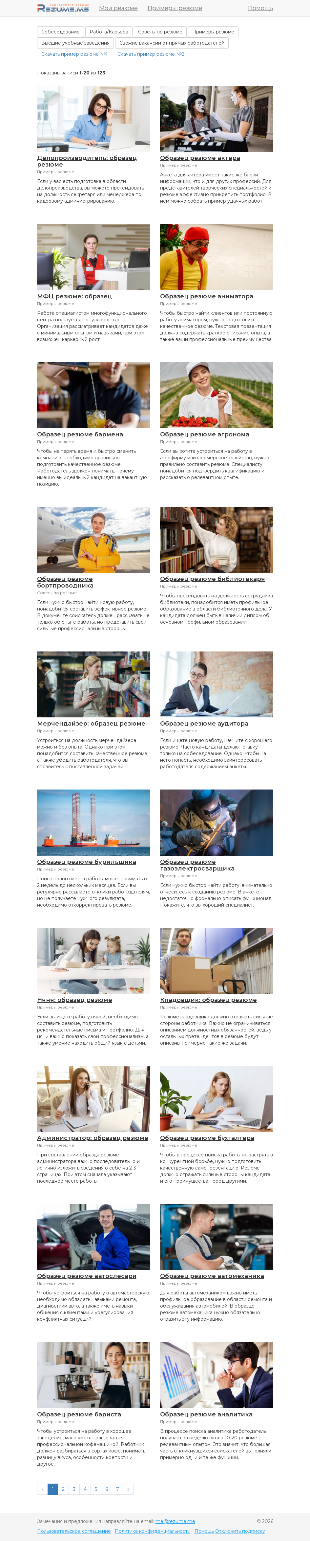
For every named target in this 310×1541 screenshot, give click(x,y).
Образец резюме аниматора (206, 296)
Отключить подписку (240, 1531)
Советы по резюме (160, 32)
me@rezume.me (175, 1521)
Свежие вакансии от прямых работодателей (171, 43)
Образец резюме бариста (79, 1414)
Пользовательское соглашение (74, 1531)
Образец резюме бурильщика (86, 862)
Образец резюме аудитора (204, 723)
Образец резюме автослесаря (86, 1276)
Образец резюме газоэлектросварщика (197, 865)
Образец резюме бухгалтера (207, 1138)
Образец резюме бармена (80, 434)
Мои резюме (118, 8)
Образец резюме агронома (204, 434)
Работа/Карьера (109, 32)
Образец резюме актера (200, 158)
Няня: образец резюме (74, 1000)
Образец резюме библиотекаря (212, 579)
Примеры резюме (175, 8)
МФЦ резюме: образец (74, 296)
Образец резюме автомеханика (212, 1276)
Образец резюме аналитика (206, 1414)
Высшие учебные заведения (75, 43)
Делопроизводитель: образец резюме (87, 161)
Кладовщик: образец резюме (208, 1000)
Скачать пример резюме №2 (150, 54)
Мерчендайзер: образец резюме (91, 723)
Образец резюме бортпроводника (65, 582)
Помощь (260, 8)
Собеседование (60, 32)
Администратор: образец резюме (92, 1138)
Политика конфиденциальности (153, 1531)
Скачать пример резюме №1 (74, 54)
